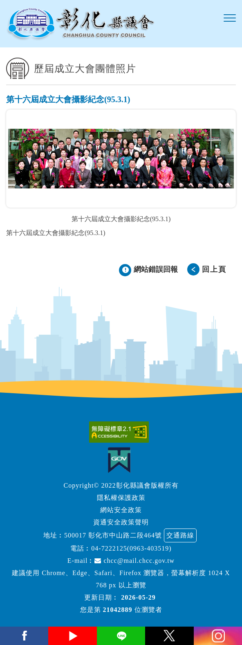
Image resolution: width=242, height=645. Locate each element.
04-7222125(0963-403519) (131, 548)
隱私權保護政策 (121, 497)
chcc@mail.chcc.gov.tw (134, 560)
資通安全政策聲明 (121, 522)
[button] (230, 18)
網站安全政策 (121, 509)
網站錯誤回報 (156, 269)
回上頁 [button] (214, 269)
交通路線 (180, 535)
